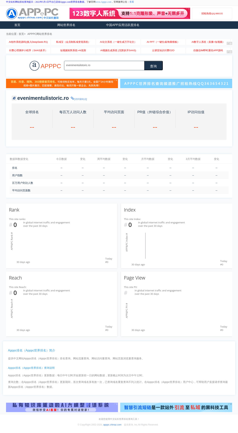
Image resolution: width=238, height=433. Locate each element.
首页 (17, 25)
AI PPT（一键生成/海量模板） (163, 41)
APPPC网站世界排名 (39, 33)
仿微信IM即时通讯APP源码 (208, 50)
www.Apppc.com (103, 2)
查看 (131, 2)
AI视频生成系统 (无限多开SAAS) (118, 50)
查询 (153, 66)
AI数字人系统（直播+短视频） (208, 41)
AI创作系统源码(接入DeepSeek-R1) (28, 41)
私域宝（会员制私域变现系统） (73, 41)
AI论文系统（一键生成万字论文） (118, 41)
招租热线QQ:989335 (212, 13)
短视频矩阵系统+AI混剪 (73, 50)
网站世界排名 (66, 25)
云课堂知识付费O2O (163, 50)
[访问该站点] (78, 99)
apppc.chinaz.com (112, 424)
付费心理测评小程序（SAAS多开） (28, 50)
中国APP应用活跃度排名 (122, 25)
